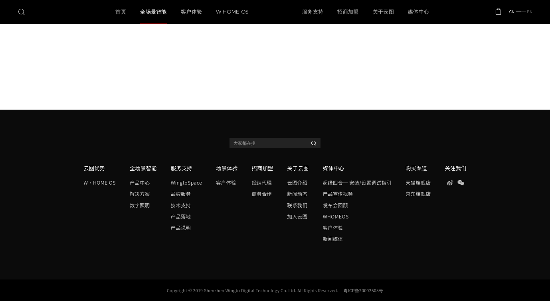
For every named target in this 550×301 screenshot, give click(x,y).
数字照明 (140, 205)
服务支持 (181, 168)
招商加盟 (262, 168)
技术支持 (181, 205)
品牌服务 (181, 193)
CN (515, 12)
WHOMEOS (336, 216)
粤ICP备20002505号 (363, 290)
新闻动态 (297, 193)
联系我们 (297, 205)
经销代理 (261, 182)
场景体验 (226, 168)
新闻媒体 (333, 238)
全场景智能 (143, 168)
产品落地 (181, 216)
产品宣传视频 (338, 193)
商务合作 (261, 193)
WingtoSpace (186, 182)
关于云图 (298, 168)
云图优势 (94, 168)
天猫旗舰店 (418, 182)
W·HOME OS (99, 182)
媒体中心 (333, 168)
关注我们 (456, 168)
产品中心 (140, 182)
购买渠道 (416, 168)
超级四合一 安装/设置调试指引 (357, 182)
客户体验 (226, 182)
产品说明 (181, 227)
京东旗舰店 (418, 193)
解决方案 (140, 193)
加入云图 (297, 216)
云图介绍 (297, 182)
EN (526, 12)
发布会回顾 (335, 205)
